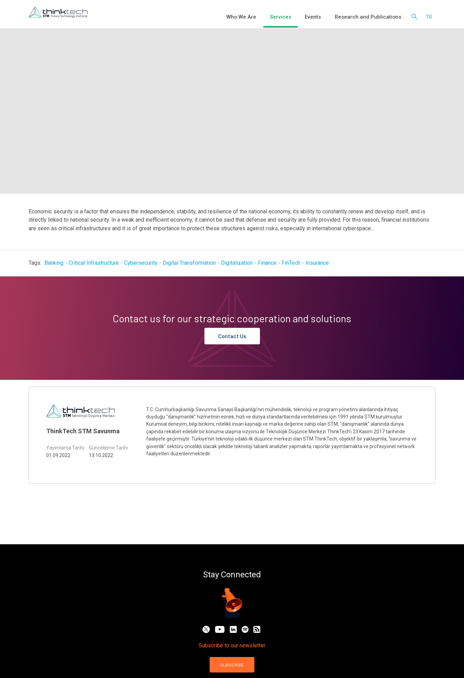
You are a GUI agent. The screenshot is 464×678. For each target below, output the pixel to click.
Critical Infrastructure (94, 263)
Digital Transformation (189, 263)
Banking (53, 263)
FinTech (291, 263)
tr (429, 17)
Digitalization (237, 263)
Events (324, 17)
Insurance (317, 263)
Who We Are (263, 17)
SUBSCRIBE (232, 665)
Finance (267, 263)
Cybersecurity (141, 263)
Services (297, 17)
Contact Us (232, 336)
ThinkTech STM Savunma (83, 431)
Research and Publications (372, 17)
